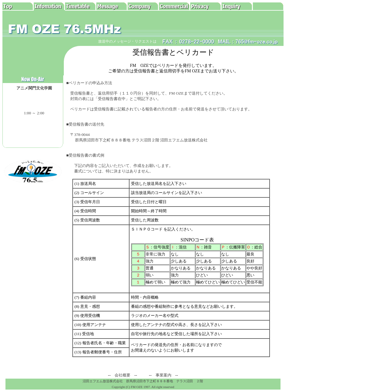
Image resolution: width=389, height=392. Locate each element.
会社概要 (122, 375)
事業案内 (163, 375)
